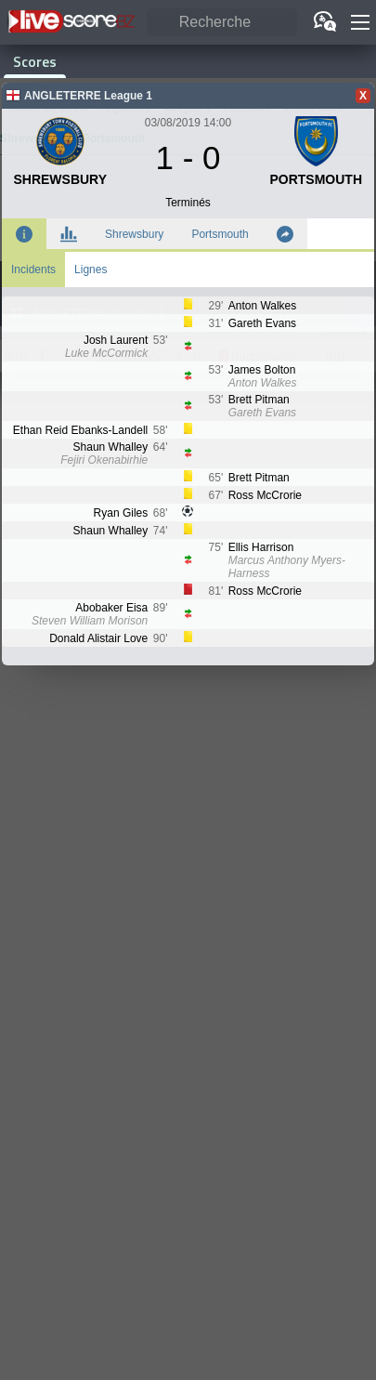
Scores (35, 61)
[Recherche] (222, 22)
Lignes (90, 269)
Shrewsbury (134, 234)
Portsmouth (219, 234)
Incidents (33, 269)
